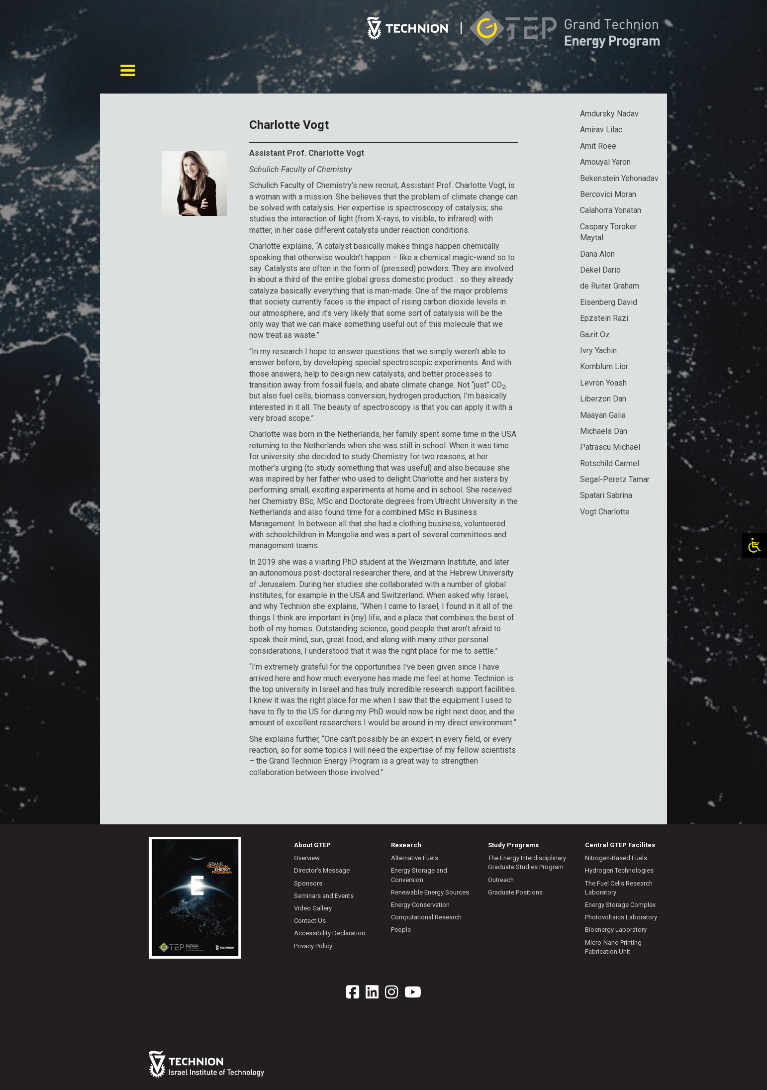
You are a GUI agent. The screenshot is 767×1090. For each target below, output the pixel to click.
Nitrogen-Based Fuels (616, 858)
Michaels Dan (603, 431)
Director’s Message (322, 870)
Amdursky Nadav (609, 113)
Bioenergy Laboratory (616, 929)
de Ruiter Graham (609, 286)
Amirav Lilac (601, 129)
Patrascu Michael (610, 447)
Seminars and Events (324, 895)
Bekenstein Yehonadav (619, 178)
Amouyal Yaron (605, 162)
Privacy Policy (313, 945)
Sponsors (308, 883)
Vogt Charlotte (605, 511)
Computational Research (426, 917)
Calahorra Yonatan (610, 210)
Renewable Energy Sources (430, 892)
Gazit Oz (595, 334)
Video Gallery (313, 908)
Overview (307, 858)
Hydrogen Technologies (619, 870)
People (401, 929)
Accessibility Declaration (329, 933)
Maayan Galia (603, 414)
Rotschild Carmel (609, 463)
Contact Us (310, 920)
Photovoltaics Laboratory (621, 917)
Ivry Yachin (598, 350)
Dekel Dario (600, 270)
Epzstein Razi (604, 318)
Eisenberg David (608, 302)
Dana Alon (597, 254)
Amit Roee (598, 146)
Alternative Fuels (414, 858)
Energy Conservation (420, 904)
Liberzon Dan (603, 398)
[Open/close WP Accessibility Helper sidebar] (754, 545)
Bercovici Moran (608, 194)
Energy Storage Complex (620, 904)
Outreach (501, 880)
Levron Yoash (603, 383)
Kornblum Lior (604, 366)
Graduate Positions (515, 892)
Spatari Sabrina (606, 495)
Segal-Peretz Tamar (615, 479)
